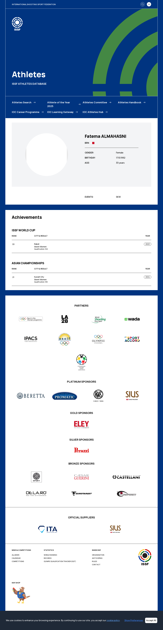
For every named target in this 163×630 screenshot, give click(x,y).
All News (15, 555)
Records (47, 558)
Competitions (18, 561)
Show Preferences (133, 620)
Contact (96, 565)
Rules (94, 561)
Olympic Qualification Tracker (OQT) (60, 561)
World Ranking (50, 555)
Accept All (151, 620)
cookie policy (113, 620)
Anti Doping (97, 558)
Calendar (16, 558)
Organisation (98, 555)
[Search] (142, 4)
